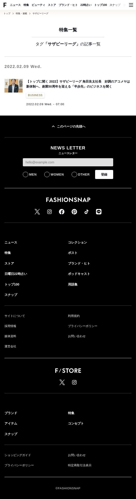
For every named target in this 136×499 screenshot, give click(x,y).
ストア (52, 5)
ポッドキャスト (79, 274)
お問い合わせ (77, 336)
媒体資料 (10, 336)
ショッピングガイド (18, 455)
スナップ (115, 5)
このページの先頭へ (68, 126)
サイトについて (15, 316)
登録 (104, 174)
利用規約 (74, 316)
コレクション (77, 242)
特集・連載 (21, 13)
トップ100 (100, 5)
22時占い (85, 5)
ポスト (72, 253)
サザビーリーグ (40, 13)
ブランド (11, 413)
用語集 (72, 284)
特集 (26, 5)
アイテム (11, 423)
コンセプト (76, 423)
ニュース (15, 5)
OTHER (84, 174)
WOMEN (57, 174)
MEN (33, 174)
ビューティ (38, 5)
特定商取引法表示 (79, 465)
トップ (7, 13)
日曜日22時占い (16, 274)
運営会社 (10, 346)
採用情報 (10, 326)
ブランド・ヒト (68, 5)
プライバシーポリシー (82, 326)
